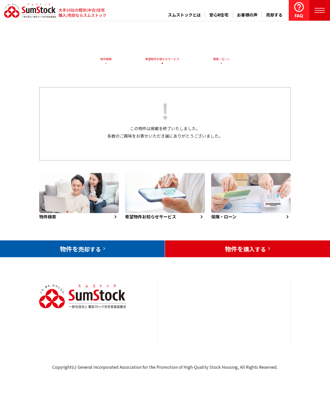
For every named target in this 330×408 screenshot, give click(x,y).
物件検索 (103, 59)
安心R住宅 (218, 15)
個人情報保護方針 (263, 345)
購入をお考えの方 (179, 337)
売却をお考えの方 (179, 321)
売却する (274, 15)
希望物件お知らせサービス (160, 59)
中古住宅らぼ (221, 337)
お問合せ (255, 306)
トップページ (175, 306)
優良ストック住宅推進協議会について (265, 325)
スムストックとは (184, 15)
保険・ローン (222, 59)
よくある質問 (221, 353)
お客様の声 (247, 15)
